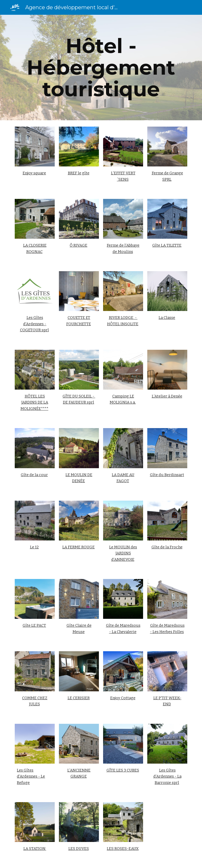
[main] (101, 68)
